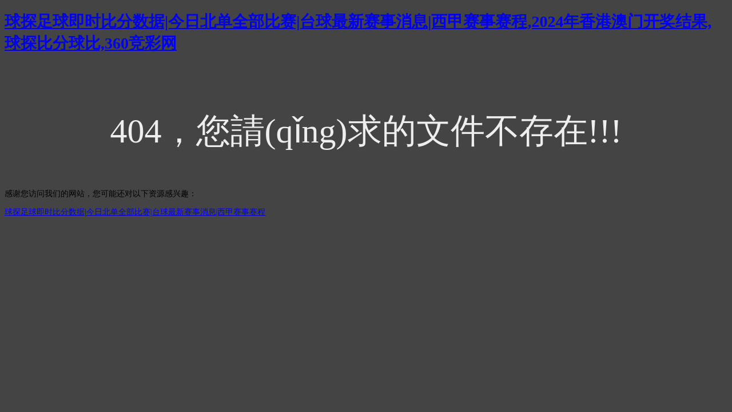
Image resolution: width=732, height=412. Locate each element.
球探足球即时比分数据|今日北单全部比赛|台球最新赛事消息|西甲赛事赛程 (135, 212)
